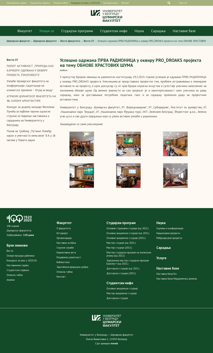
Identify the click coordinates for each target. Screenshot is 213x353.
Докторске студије (117, 298)
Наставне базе (184, 31)
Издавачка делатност (69, 257)
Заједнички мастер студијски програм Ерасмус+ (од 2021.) (127, 262)
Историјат (62, 233)
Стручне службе (65, 247)
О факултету (64, 228)
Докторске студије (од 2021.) (122, 268)
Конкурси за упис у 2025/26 (85, 2)
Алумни (11, 279)
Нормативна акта (66, 252)
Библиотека (63, 262)
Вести (10, 250)
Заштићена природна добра (72, 267)
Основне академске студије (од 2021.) (127, 233)
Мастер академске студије (121, 293)
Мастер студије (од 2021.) (121, 242)
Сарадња (158, 31)
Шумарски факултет (19, 40)
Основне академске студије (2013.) (126, 238)
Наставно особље (66, 242)
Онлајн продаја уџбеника (20, 255)
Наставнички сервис (17, 2)
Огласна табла (60, 2)
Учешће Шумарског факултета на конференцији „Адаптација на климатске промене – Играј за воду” (30, 85)
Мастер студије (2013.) (119, 247)
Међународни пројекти (169, 238)
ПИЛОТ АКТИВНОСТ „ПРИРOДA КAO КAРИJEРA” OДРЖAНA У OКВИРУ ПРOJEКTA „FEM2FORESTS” (30, 70)
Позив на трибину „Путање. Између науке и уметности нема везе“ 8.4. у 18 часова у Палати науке (31, 135)
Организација (64, 238)
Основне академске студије (122, 288)
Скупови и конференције (169, 228)
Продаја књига (110, 2)
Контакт (125, 2)
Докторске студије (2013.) (121, 273)
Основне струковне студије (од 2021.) (127, 228)
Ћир (181, 2)
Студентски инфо (113, 31)
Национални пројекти (168, 233)
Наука (139, 31)
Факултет (24, 31)
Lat (185, 2)
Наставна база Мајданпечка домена (176, 278)
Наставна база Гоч (166, 273)
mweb (114, 343)
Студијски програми (77, 31)
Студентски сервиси (40, 2)
